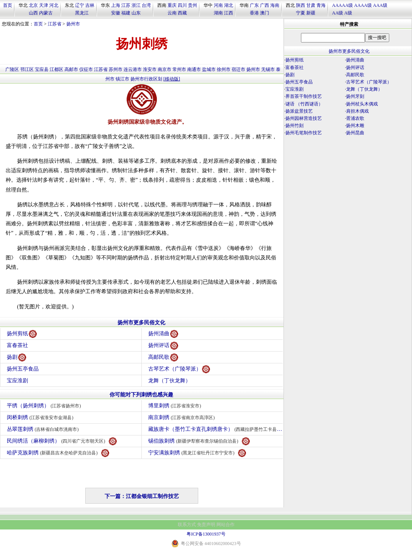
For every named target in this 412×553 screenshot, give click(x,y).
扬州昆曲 (355, 132)
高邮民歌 (163, 357)
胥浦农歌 (355, 118)
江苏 (125, 5)
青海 (321, 5)
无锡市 (268, 69)
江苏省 (54, 24)
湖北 (228, 5)
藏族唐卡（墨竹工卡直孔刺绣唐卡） (215, 430)
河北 (53, 5)
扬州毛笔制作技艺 (303, 132)
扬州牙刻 (355, 96)
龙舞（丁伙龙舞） (169, 380)
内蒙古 (46, 13)
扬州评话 (163, 346)
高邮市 (71, 69)
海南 (274, 5)
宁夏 (300, 13)
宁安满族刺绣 (197, 453)
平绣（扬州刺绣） (45, 405)
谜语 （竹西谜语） (304, 104)
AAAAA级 (342, 5)
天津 (43, 5)
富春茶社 (17, 345)
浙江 (136, 5)
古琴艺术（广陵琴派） (179, 369)
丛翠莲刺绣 (44, 429)
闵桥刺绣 (41, 417)
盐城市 (209, 69)
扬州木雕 (355, 125)
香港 (254, 13)
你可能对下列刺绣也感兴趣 (141, 394)
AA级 (337, 13)
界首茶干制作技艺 (303, 96)
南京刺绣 (182, 417)
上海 (115, 5)
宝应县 (42, 69)
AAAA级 (363, 5)
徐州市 (223, 69)
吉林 (89, 5)
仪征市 (86, 69)
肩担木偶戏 (357, 111)
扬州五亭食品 (23, 369)
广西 (264, 5)
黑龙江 (82, 13)
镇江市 (122, 79)
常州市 (179, 69)
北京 (33, 5)
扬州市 (73, 24)
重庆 (172, 5)
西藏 (182, 13)
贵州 (192, 5)
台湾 (146, 5)
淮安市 (150, 69)
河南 (218, 5)
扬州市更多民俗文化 (141, 322)
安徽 (115, 13)
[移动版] (171, 79)
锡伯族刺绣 (199, 441)
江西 (228, 13)
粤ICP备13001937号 (206, 534)
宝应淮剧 (17, 380)
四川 (182, 5)
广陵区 (12, 69)
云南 (172, 13)
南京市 (164, 69)
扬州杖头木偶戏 (362, 104)
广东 (254, 5)
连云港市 (133, 69)
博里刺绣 (175, 405)
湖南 (218, 13)
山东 (136, 13)
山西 (33, 13)
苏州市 (115, 69)
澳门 (264, 13)
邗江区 (27, 69)
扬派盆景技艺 (299, 111)
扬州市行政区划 (146, 79)
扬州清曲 (163, 334)
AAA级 (380, 5)
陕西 (300, 5)
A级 (348, 13)
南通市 (194, 69)
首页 (7, 5)
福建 (125, 13)
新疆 (310, 13)
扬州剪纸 (22, 334)
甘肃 (310, 5)
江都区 (56, 69)
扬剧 (16, 357)
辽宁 (79, 5)
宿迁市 (238, 69)
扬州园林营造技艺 (303, 118)
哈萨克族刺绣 (58, 453)
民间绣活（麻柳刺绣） (62, 441)
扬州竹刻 (294, 125)
